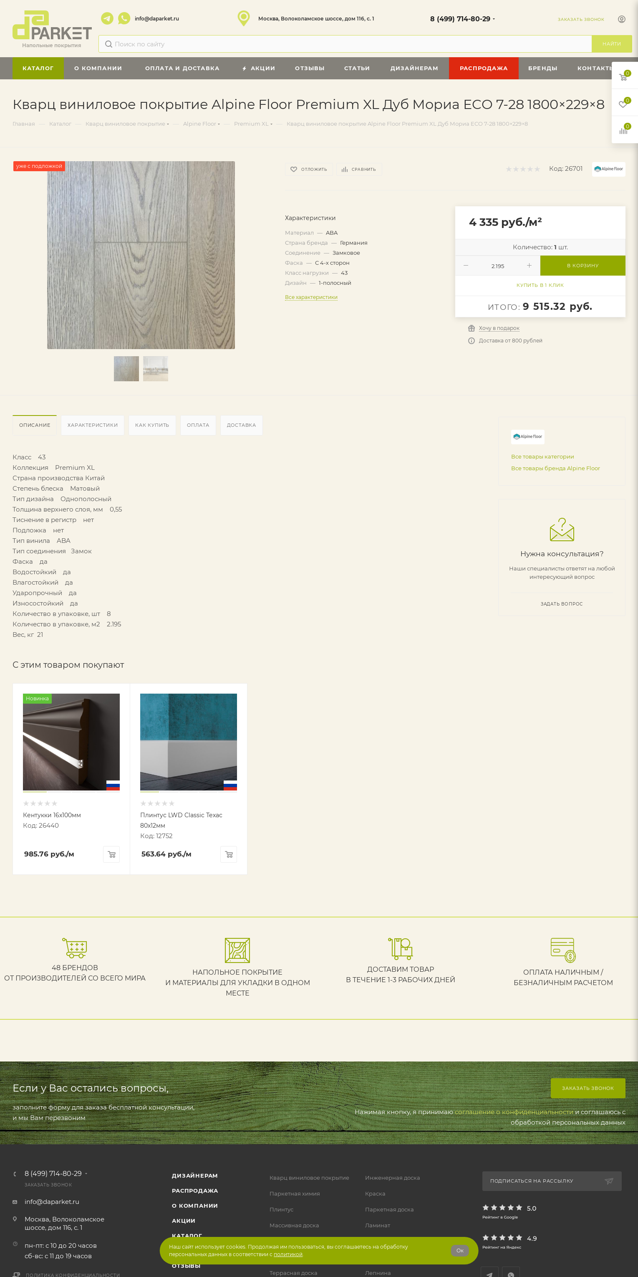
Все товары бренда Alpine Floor (555, 468)
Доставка (241, 425)
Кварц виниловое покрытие (309, 1177)
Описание (34, 425)
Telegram (107, 18)
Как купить (152, 425)
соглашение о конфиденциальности (514, 1112)
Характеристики (93, 425)
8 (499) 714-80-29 (460, 19)
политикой (288, 1254)
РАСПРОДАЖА (195, 1190)
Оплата (198, 425)
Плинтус (281, 1209)
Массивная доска (294, 1225)
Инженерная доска (392, 1177)
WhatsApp (124, 18)
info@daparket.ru (157, 18)
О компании (195, 1205)
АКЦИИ (184, 1220)
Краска (375, 1193)
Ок (460, 1250)
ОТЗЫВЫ (186, 1265)
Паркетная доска (389, 1209)
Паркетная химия (295, 1193)
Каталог (187, 1235)
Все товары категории (542, 456)
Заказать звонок (588, 1088)
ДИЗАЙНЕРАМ (195, 1175)
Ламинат (377, 1225)
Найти (612, 44)
